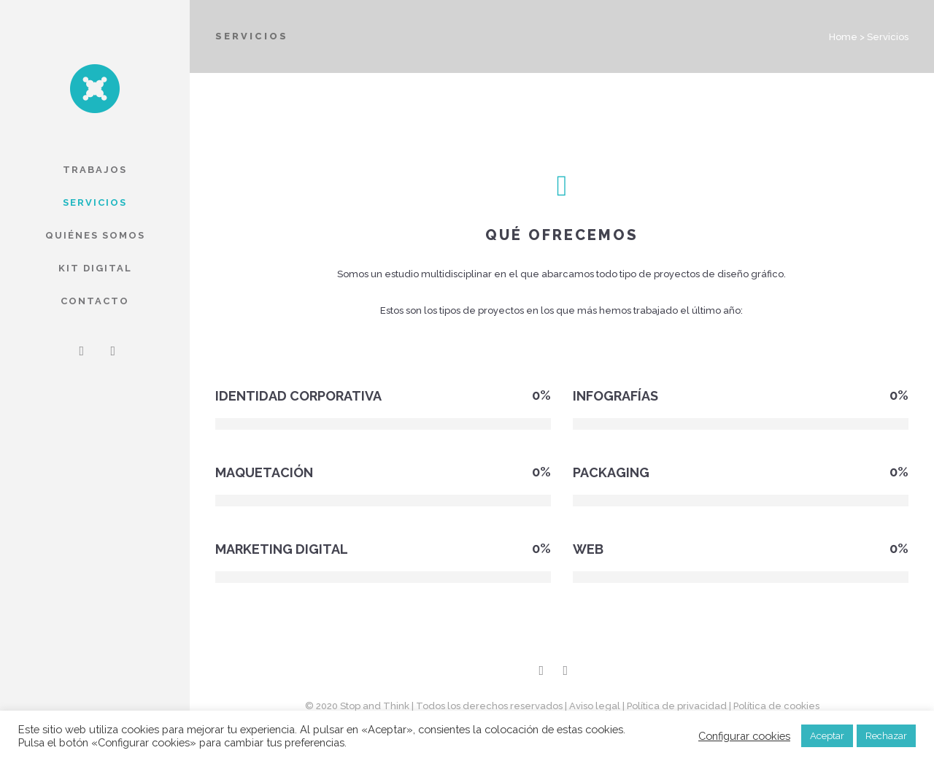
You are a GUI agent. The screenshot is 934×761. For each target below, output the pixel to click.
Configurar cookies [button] (744, 736)
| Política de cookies (774, 705)
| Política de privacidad (674, 705)
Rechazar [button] (886, 735)
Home (843, 36)
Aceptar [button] (827, 735)
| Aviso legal (592, 705)
